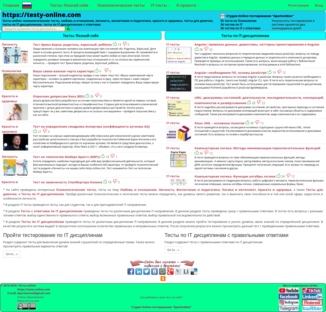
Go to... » (12, 254)
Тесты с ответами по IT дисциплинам (52, 211)
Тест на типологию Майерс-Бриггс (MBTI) (66, 157)
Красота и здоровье (274, 189)
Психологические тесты (121, 5)
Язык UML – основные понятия (219, 123)
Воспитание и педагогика (198, 189)
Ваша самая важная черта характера (63, 71)
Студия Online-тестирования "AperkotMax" (161, 307)
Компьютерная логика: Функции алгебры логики (235, 176)
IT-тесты (160, 5)
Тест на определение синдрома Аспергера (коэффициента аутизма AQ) (91, 126)
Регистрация (298, 5)
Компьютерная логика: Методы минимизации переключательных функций (257, 148)
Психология (11, 71)
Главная (11, 5)
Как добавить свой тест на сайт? (161, 297)
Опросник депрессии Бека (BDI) (58, 96)
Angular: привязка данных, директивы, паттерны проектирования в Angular (257, 44)
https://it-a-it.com (28, 301)
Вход (319, 5)
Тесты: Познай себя (70, 5)
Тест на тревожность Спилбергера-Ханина (67, 182)
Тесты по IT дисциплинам (42, 194)
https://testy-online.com (41, 14)
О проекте (187, 5)
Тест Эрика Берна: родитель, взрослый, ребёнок (72, 44)
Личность (9, 44)
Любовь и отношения (138, 189)
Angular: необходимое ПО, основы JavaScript (231, 72)
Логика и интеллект (239, 189)
